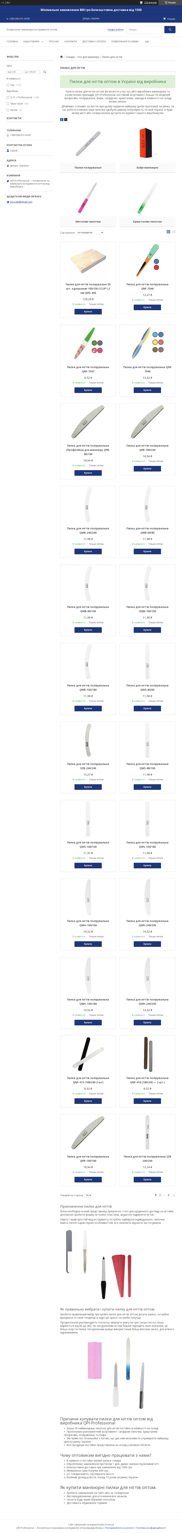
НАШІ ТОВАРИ (31, 41)
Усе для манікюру (88, 56)
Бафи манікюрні (147, 167)
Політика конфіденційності (151, 1527)
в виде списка (173, 232)
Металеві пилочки (88, 221)
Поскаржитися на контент (119, 1527)
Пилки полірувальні (88, 167)
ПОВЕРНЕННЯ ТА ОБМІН (125, 41)
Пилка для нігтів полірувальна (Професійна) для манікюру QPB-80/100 (88, 450)
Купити (88, 311)
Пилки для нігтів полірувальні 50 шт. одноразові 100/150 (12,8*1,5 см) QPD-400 (88, 289)
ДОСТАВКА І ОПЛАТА (94, 41)
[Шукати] (170, 29)
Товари (70, 56)
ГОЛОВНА (12, 41)
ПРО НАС (54, 41)
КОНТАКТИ (71, 41)
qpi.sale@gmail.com (21, 201)
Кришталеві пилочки (147, 221)
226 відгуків (150, 2)
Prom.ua (109, 1524)
